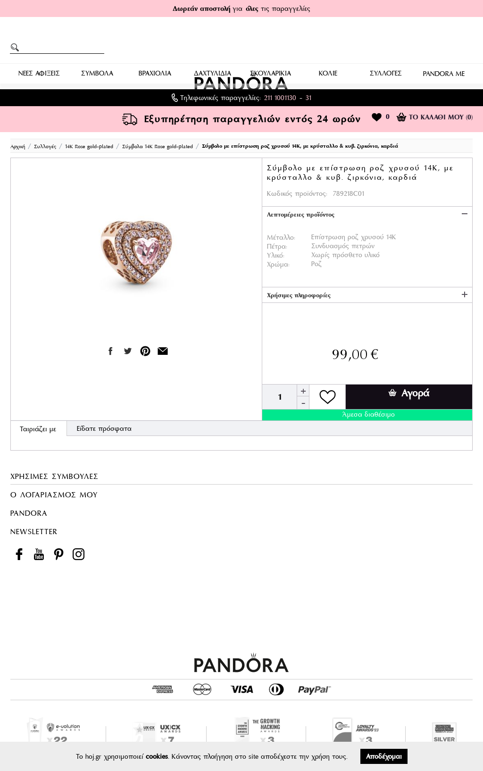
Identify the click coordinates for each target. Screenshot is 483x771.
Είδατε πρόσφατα (104, 428)
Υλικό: (275, 255)
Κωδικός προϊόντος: (297, 193)
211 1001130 (280, 97)
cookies (157, 756)
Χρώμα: (278, 264)
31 (308, 97)
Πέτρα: (277, 246)
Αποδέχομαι (384, 756)
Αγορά (408, 393)
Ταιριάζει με (38, 429)
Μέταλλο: (281, 237)
